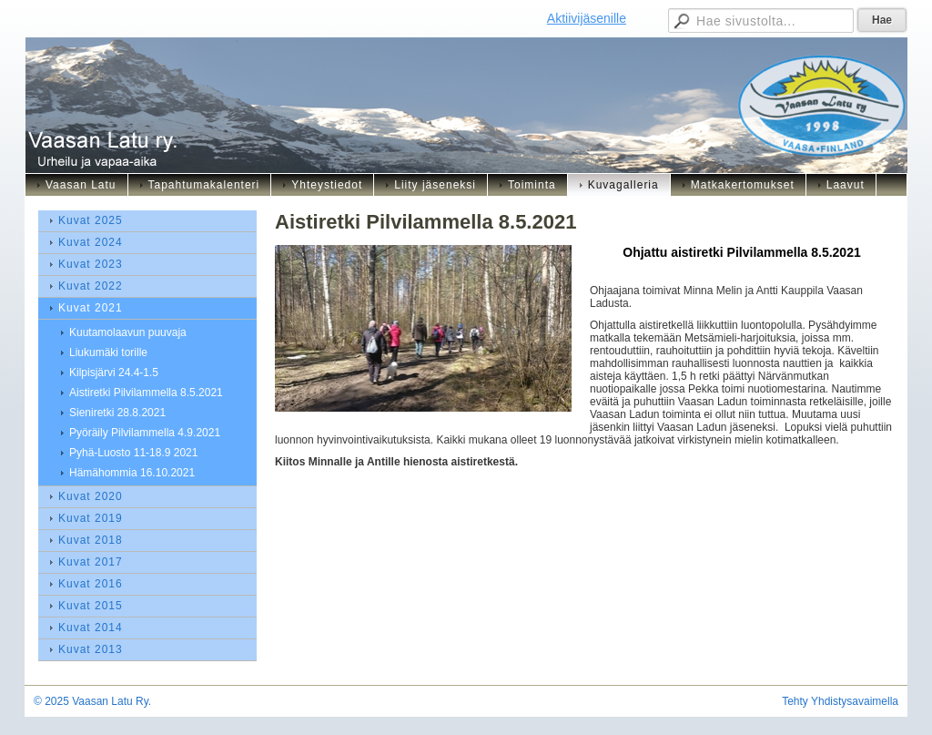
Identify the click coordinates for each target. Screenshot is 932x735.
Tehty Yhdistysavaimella (840, 701)
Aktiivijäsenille (586, 18)
